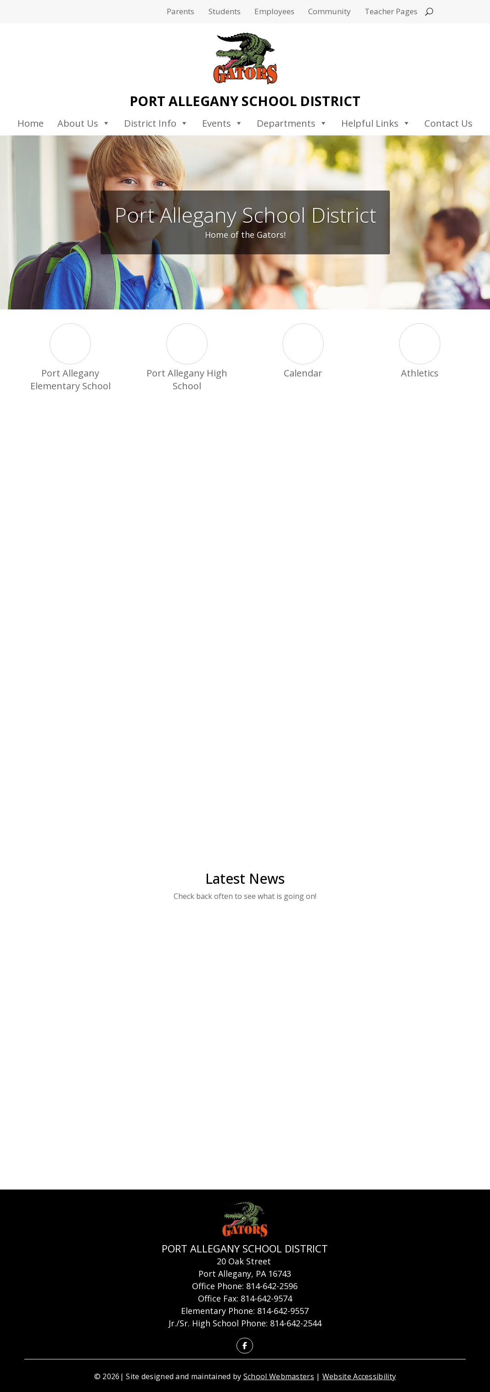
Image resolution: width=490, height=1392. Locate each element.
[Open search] (429, 12)
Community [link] (329, 12)
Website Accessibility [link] (359, 1376)
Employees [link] (274, 12)
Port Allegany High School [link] (186, 379)
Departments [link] (292, 123)
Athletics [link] (420, 373)
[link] (245, 58)
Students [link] (224, 12)
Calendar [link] (303, 373)
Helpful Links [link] (376, 123)
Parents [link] (180, 12)
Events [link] (222, 123)
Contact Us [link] (448, 123)
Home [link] (30, 123)
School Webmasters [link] (278, 1376)
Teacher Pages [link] (391, 12)
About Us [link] (83, 123)
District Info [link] (156, 123)
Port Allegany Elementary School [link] (70, 379)
